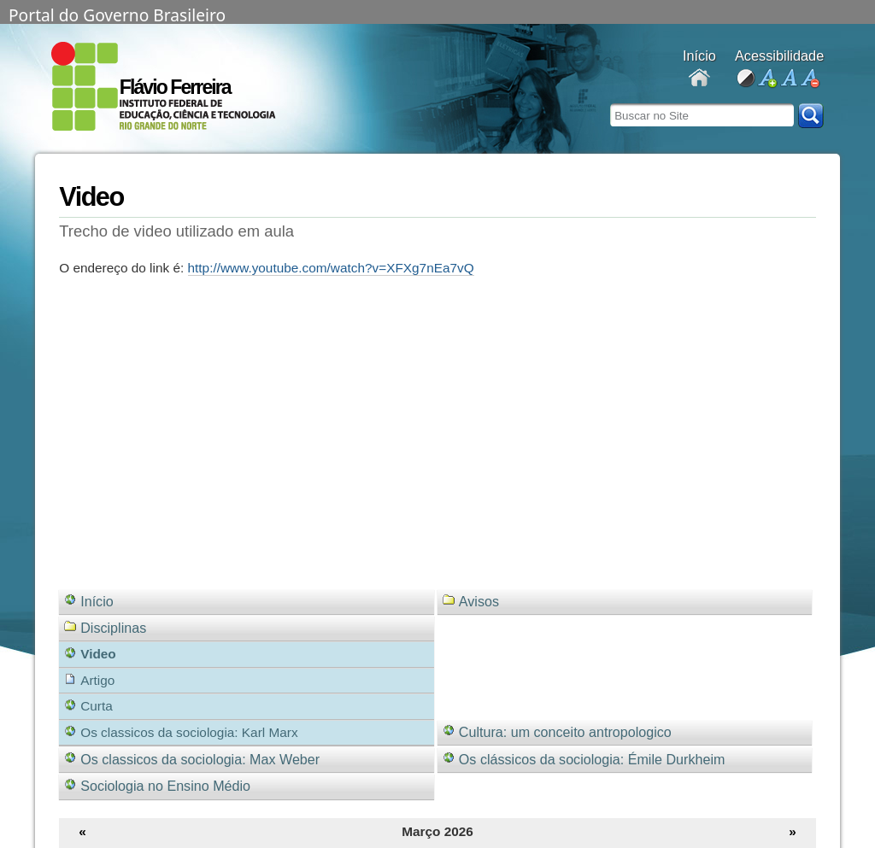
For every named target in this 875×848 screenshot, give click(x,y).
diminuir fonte (809, 79)
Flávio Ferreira (175, 87)
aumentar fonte (767, 79)
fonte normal (788, 79)
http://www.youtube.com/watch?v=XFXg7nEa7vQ (331, 267)
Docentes (699, 79)
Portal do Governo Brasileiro (117, 13)
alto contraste (745, 79)
